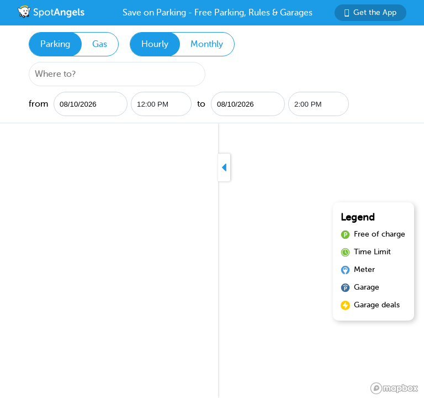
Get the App (370, 12)
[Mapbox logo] (394, 388)
